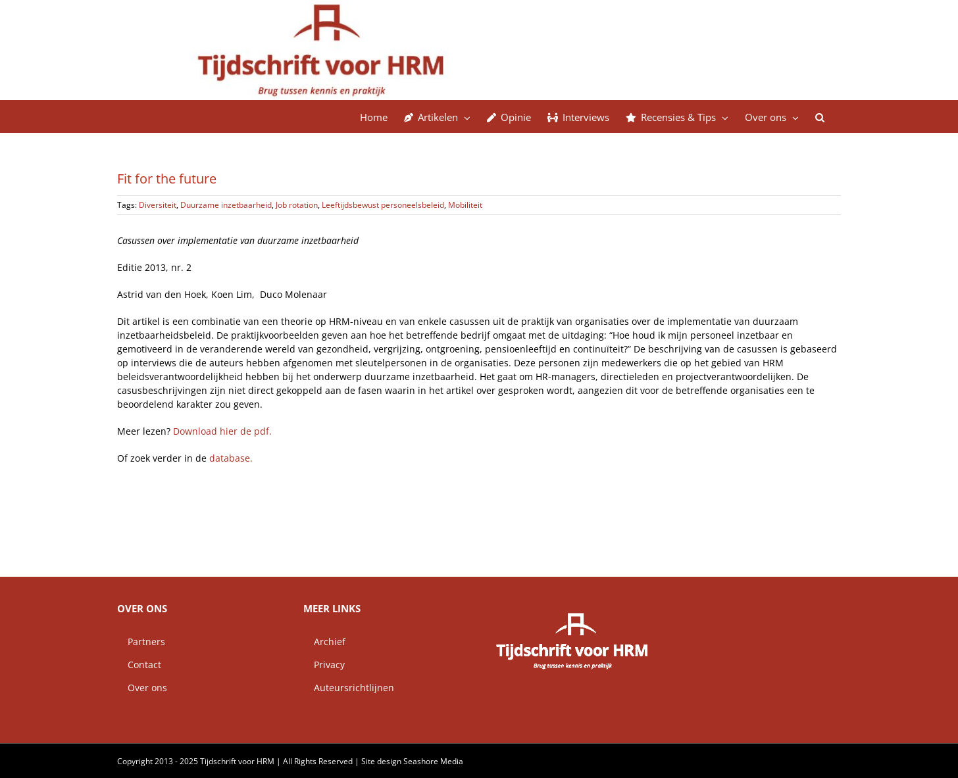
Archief (324, 641)
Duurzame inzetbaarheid (226, 204)
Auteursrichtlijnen (348, 687)
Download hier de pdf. (222, 431)
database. (231, 458)
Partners (141, 641)
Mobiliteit (465, 204)
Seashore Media (433, 761)
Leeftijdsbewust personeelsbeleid (383, 204)
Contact (139, 664)
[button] (819, 116)
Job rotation (297, 204)
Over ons (142, 687)
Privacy (324, 664)
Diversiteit (157, 204)
